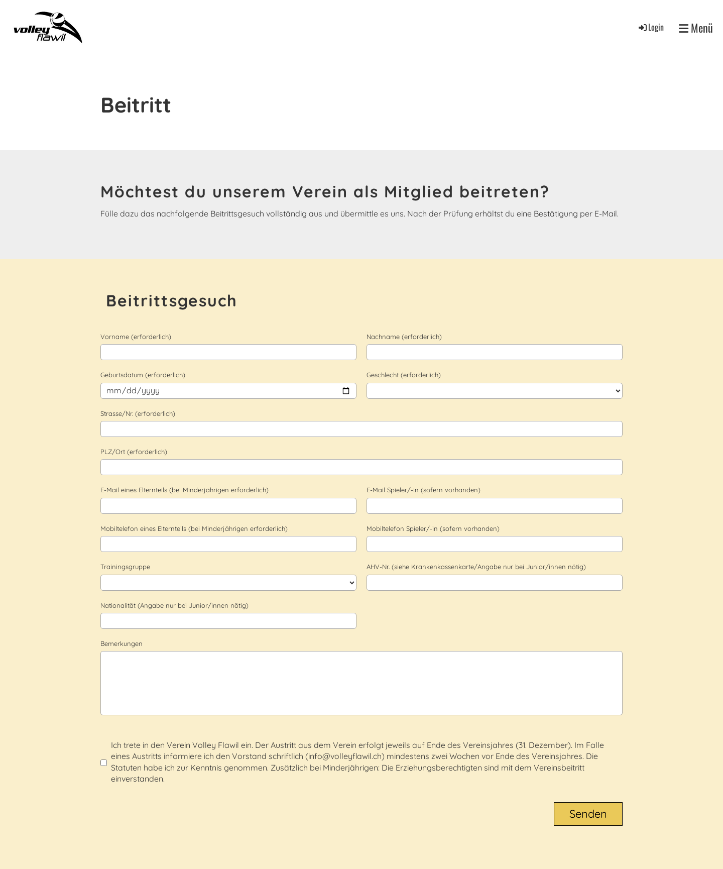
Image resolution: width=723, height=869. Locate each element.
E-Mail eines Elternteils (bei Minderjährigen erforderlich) (184, 490)
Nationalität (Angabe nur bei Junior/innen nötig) (174, 605)
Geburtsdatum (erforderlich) (142, 375)
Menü (696, 28)
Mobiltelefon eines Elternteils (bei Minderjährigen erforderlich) (194, 528)
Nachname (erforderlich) (404, 337)
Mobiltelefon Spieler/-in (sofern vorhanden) (433, 528)
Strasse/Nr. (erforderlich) (137, 413)
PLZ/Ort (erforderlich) (133, 452)
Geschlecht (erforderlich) (404, 375)
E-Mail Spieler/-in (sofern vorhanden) (423, 490)
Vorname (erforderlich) (135, 337)
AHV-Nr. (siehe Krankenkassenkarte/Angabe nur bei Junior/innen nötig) (476, 567)
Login (650, 27)
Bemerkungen (121, 643)
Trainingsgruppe (125, 567)
